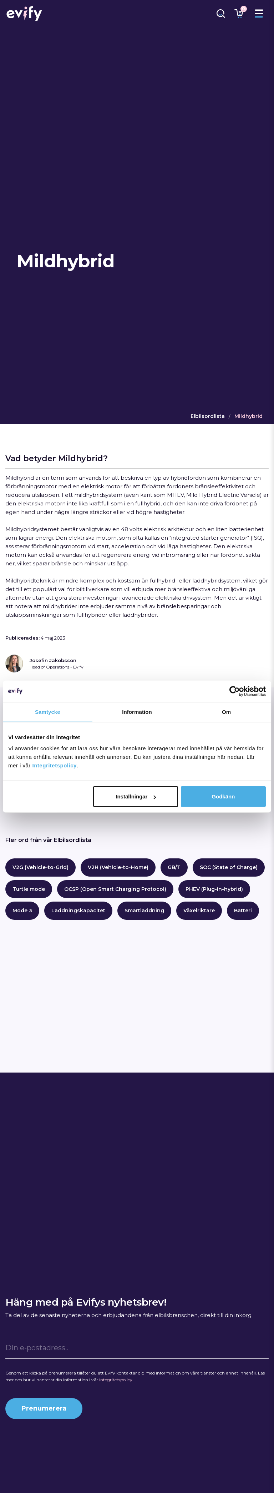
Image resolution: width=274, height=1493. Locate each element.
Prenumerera (43, 1408)
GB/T (174, 867)
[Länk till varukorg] (239, 13)
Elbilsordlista (208, 416)
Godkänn (223, 796)
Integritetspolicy (54, 765)
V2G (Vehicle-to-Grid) (40, 867)
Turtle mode (28, 889)
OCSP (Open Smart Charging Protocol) (115, 889)
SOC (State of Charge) (229, 867)
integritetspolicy (115, 1379)
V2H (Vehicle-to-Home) (118, 867)
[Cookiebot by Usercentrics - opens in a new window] (234, 691)
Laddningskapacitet (78, 910)
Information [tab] (137, 711)
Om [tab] (226, 711)
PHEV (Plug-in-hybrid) (214, 889)
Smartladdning (144, 910)
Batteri (243, 910)
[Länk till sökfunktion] (221, 13)
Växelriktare (199, 910)
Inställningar (136, 796)
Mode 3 (22, 910)
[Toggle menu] (259, 13)
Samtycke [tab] (47, 711)
